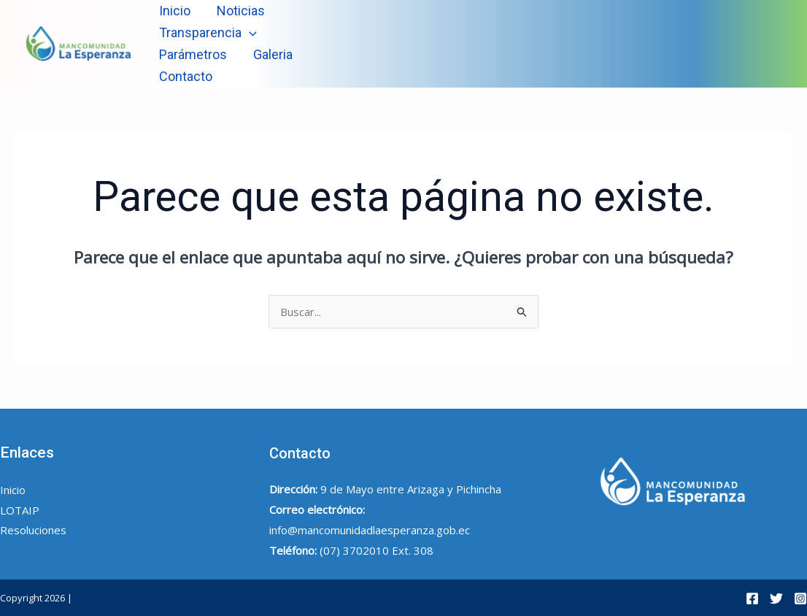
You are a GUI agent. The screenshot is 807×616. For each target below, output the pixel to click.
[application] (249, 33)
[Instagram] (800, 598)
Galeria (273, 54)
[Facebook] (752, 598)
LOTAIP (19, 510)
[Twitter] (776, 598)
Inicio (174, 10)
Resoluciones (33, 530)
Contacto (185, 76)
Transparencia (208, 33)
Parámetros (193, 54)
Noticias (241, 10)
